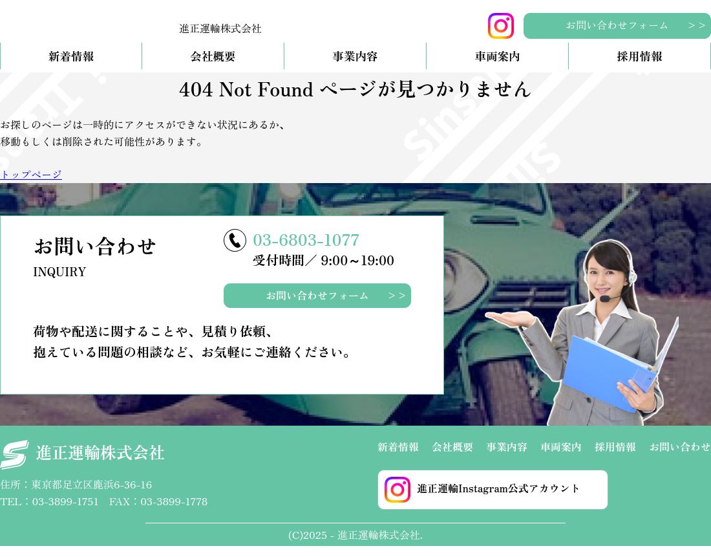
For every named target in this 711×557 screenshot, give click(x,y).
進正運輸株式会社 (82, 465)
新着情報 (71, 67)
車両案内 (497, 67)
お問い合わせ (680, 456)
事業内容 (354, 67)
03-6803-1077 (306, 249)
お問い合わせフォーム (617, 24)
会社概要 (212, 67)
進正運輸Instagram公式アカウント (482, 500)
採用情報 (639, 67)
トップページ (31, 185)
